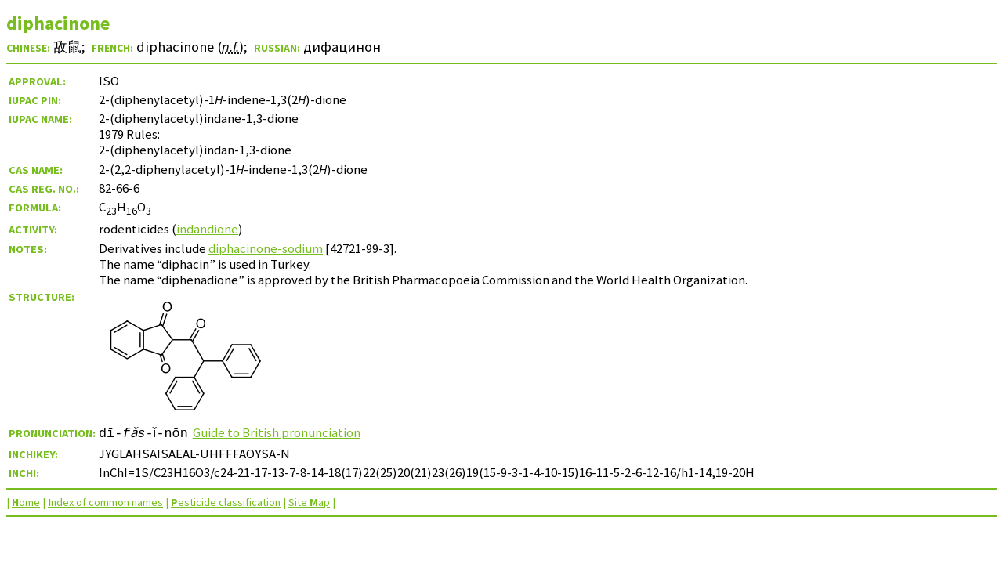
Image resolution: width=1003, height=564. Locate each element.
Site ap (309, 502)
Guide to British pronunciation (282, 432)
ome (26, 502)
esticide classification (226, 502)
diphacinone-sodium (265, 248)
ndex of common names (105, 502)
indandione (207, 228)
